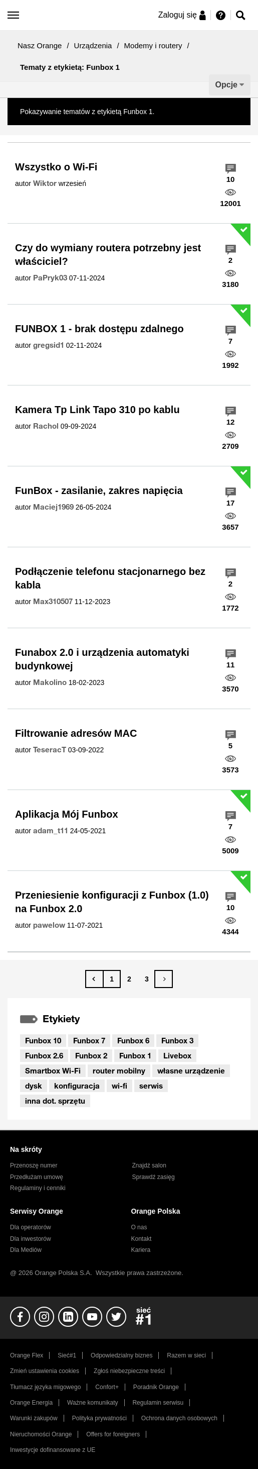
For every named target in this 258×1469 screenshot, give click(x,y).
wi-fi (119, 1085)
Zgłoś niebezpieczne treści (129, 1371)
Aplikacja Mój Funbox (66, 814)
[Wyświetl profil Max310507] (53, 602)
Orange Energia (31, 1402)
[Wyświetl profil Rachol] (46, 426)
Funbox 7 (89, 1040)
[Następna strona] (163, 979)
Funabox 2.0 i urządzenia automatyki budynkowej (102, 659)
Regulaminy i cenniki (38, 1188)
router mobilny (119, 1070)
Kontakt (141, 1238)
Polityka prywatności (99, 1418)
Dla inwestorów (30, 1238)
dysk (33, 1085)
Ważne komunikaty (92, 1402)
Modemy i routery (153, 45)
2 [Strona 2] (129, 979)
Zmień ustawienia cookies (44, 1371)
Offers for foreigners (113, 1434)
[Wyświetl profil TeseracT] (49, 750)
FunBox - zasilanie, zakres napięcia (99, 490)
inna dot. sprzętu (55, 1100)
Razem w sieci (186, 1355)
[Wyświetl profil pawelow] (49, 925)
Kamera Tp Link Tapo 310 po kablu (97, 409)
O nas (139, 1227)
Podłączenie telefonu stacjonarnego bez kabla (110, 578)
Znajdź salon (149, 1165)
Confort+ (107, 1387)
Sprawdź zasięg (153, 1177)
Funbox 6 (133, 1040)
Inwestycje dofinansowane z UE (52, 1449)
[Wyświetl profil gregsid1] (48, 345)
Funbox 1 (135, 1055)
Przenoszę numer (34, 1165)
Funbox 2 (91, 1055)
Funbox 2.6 (44, 1055)
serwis (151, 1085)
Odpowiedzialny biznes (121, 1355)
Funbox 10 (43, 1040)
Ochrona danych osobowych (179, 1418)
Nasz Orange (40, 45)
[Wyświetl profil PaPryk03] (50, 278)
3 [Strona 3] (147, 979)
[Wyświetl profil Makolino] (50, 682)
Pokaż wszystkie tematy (193, 112)
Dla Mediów (26, 1249)
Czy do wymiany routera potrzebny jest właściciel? (108, 254)
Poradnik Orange (156, 1387)
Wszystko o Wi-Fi (56, 166)
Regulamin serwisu (157, 1402)
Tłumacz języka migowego (45, 1387)
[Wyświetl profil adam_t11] (50, 831)
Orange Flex (26, 1355)
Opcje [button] (226, 84)
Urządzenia (93, 45)
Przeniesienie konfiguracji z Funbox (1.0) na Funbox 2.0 (112, 902)
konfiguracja (77, 1085)
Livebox (177, 1055)
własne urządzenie (191, 1070)
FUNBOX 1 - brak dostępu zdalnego (99, 328)
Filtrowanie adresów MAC (76, 733)
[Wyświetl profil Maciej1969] (53, 507)
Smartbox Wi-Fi (53, 1070)
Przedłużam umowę (36, 1177)
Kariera (140, 1249)
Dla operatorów (30, 1227)
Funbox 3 (177, 1040)
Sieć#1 (67, 1355)
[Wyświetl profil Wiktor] (45, 183)
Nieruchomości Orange (41, 1434)
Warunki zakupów (34, 1418)
